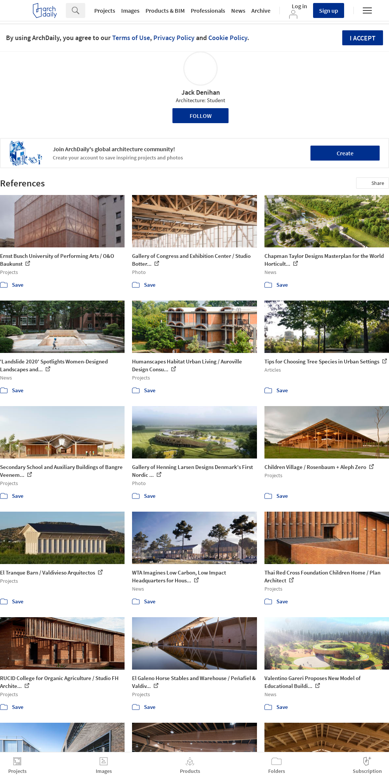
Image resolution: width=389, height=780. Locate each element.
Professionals (208, 10)
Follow (201, 115)
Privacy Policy (173, 37)
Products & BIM (165, 10)
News (238, 10)
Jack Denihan (200, 92)
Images (130, 10)
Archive (260, 10)
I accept (363, 38)
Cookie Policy (227, 37)
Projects (104, 10)
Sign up (328, 10)
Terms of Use (131, 37)
